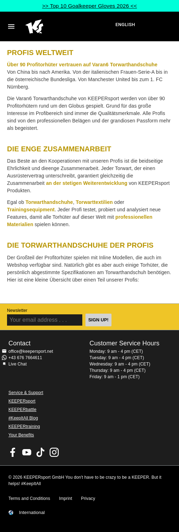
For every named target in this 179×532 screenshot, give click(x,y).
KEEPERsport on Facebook (13, 452)
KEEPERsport (22, 401)
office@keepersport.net (30, 351)
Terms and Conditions (29, 498)
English (125, 24)
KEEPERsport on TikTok (40, 452)
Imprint (65, 498)
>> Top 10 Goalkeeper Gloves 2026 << (89, 6)
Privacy (88, 498)
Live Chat (17, 364)
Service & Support (25, 392)
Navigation (11, 26)
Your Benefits (21, 435)
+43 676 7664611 (25, 357)
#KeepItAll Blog (23, 418)
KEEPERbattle (22, 409)
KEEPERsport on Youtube (26, 452)
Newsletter (17, 310)
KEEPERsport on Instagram (54, 452)
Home (69, 26)
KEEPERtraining (24, 426)
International (32, 512)
